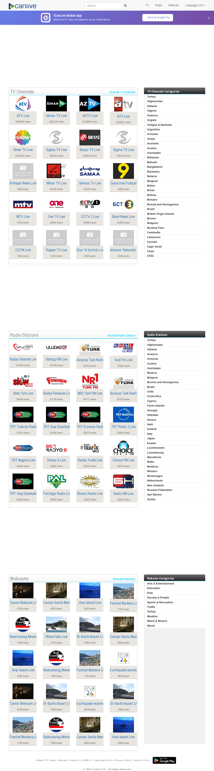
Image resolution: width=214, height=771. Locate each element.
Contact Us (75, 760)
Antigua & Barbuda (159, 124)
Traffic (151, 606)
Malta (150, 461)
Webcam (173, 5)
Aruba (151, 138)
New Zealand (155, 485)
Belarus (152, 176)
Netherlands (155, 480)
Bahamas (153, 157)
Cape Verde (154, 246)
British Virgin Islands (160, 213)
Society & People (158, 597)
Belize (151, 185)
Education (153, 588)
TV (147, 5)
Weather (152, 616)
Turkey (151, 96)
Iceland (152, 429)
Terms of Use (141, 760)
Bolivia (151, 195)
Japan (151, 438)
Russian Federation (159, 490)
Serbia (151, 499)
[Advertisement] (107, 54)
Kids (150, 592)
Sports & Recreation (160, 602)
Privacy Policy (123, 760)
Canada (152, 241)
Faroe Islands (156, 405)
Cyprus (152, 401)
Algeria (151, 110)
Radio (158, 5)
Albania (152, 106)
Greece (151, 419)
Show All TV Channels (122, 92)
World (151, 625)
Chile (150, 255)
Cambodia (153, 232)
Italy (150, 433)
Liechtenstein (156, 447)
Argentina (153, 129)
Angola (151, 120)
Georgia (152, 410)
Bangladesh (155, 166)
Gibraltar (152, 415)
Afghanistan (155, 101)
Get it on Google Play (158, 17)
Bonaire (152, 199)
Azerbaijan (154, 152)
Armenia (152, 134)
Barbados (153, 171)
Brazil (150, 209)
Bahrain (152, 162)
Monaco (152, 471)
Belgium (152, 181)
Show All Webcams (124, 579)
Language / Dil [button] (195, 5)
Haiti (150, 424)
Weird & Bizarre (157, 620)
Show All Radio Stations (121, 335)
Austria (152, 148)
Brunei (151, 218)
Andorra (152, 115)
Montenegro (155, 476)
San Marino (154, 494)
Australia (153, 143)
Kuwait (151, 443)
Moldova (152, 466)
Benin (151, 190)
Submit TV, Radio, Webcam (51, 760)
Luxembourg (155, 452)
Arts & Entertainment (160, 583)
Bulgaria (152, 223)
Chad (150, 251)
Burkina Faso (155, 227)
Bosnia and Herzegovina (163, 204)
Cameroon (153, 237)
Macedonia (154, 457)
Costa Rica (154, 396)
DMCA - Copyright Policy (98, 760)
